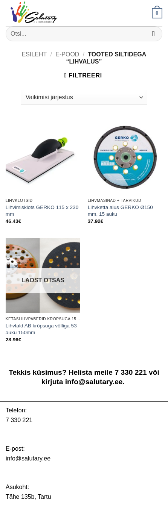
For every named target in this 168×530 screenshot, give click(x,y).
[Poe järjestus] (84, 97)
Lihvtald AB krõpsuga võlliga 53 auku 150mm (41, 329)
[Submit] (153, 33)
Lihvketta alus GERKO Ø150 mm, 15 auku (120, 210)
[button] (157, 13)
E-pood (67, 54)
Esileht (34, 54)
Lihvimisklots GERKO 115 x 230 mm (42, 210)
